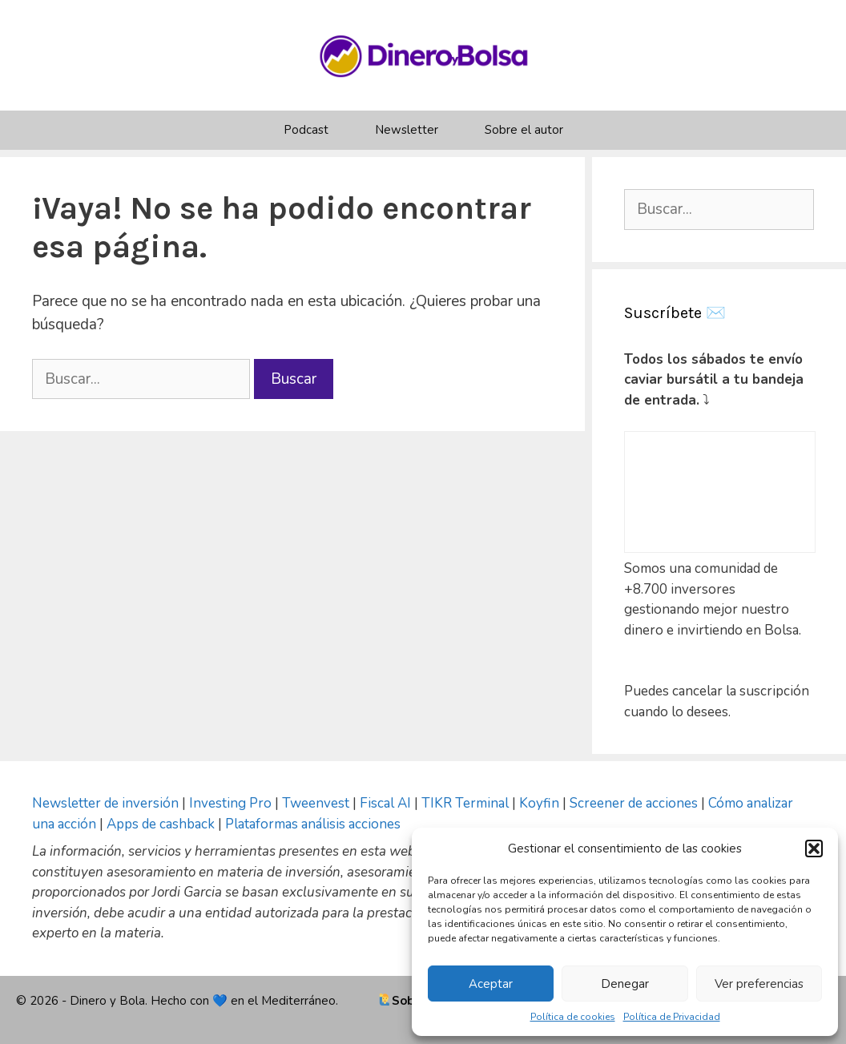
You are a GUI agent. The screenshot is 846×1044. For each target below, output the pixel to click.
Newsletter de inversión (105, 803)
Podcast (306, 130)
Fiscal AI (387, 803)
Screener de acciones (634, 803)
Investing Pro (230, 803)
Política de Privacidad (671, 1016)
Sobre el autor (524, 130)
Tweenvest (317, 803)
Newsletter (406, 130)
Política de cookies (572, 1016)
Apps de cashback (161, 824)
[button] (814, 848)
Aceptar (491, 984)
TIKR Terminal (465, 803)
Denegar (625, 984)
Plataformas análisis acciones (313, 824)
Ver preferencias (759, 984)
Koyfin (539, 803)
